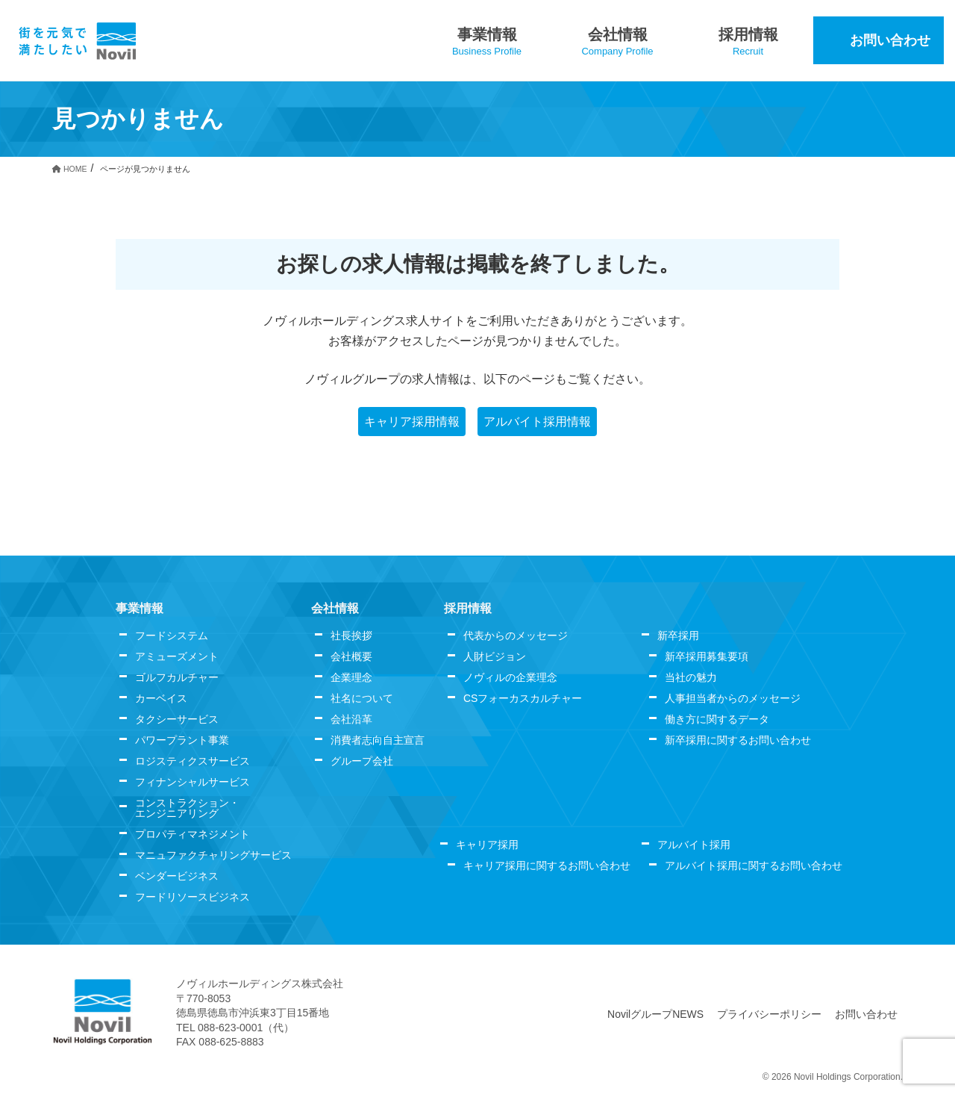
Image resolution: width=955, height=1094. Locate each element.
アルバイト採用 (693, 845)
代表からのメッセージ (515, 635)
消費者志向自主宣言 (378, 740)
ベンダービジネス (177, 876)
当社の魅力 (691, 677)
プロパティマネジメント (192, 834)
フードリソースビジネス (192, 897)
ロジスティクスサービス (192, 761)
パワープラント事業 (182, 740)
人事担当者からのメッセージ (733, 698)
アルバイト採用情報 (537, 421)
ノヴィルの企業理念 (510, 677)
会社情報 (335, 608)
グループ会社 (362, 761)
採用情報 (468, 608)
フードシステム (171, 635)
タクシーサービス (177, 719)
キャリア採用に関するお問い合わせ (546, 865)
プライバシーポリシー (769, 1014)
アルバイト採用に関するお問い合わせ (753, 865)
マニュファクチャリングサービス (213, 855)
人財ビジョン (494, 656)
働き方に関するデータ (717, 719)
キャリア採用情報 (412, 421)
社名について (362, 698)
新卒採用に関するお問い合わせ (738, 740)
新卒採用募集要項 (706, 656)
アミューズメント (177, 656)
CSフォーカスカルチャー (522, 698)
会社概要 (351, 656)
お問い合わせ (866, 1014)
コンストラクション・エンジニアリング (187, 808)
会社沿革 (351, 719)
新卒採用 (678, 635)
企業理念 (351, 677)
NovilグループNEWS (655, 1014)
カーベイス (161, 698)
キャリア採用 (487, 845)
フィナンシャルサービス (192, 782)
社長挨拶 (351, 635)
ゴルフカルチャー (177, 677)
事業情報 (139, 608)
